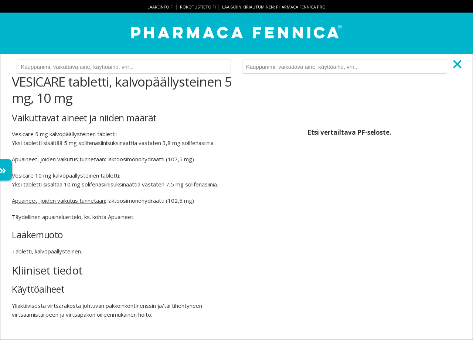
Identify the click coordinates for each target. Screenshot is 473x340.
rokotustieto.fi (198, 7)
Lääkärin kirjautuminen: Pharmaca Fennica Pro (274, 7)
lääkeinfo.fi (160, 7)
